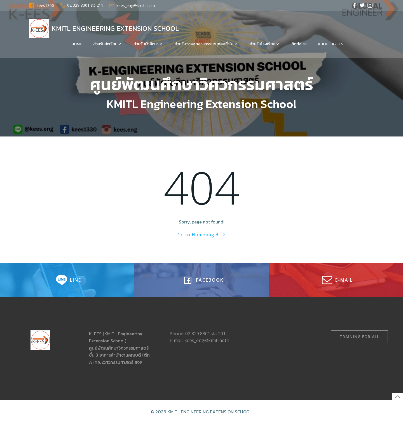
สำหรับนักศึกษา (148, 44)
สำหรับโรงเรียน (265, 44)
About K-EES (330, 44)
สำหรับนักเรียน (107, 44)
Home (76, 44)
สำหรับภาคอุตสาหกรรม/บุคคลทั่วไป (206, 44)
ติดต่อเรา (298, 44)
